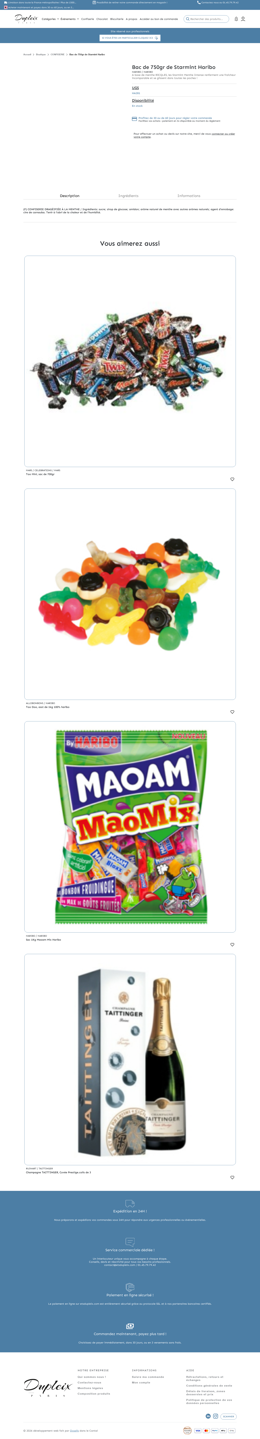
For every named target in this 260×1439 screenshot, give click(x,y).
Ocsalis (74, 1430)
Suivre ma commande (148, 1376)
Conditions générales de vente (209, 1385)
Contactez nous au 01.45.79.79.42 (220, 2)
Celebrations (43, 470)
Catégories (50, 19)
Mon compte (141, 1382)
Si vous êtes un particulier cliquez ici (130, 38)
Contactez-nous (89, 1382)
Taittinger (46, 1168)
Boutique (41, 54)
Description (69, 196)
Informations (188, 196)
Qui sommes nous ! (92, 1376)
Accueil (27, 54)
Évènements (70, 19)
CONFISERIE (58, 54)
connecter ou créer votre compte (184, 135)
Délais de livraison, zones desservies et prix (205, 1393)
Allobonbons (35, 703)
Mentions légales (90, 1388)
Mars (29, 470)
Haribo (137, 72)
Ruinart (31, 1168)
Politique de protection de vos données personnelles (209, 1401)
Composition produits (94, 1393)
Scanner (228, 1416)
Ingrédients (128, 196)
